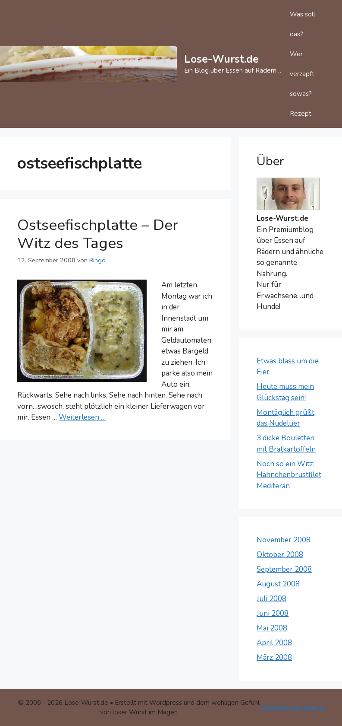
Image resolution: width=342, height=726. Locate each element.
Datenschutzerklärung (292, 707)
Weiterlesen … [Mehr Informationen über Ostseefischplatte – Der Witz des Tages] (82, 417)
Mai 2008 (272, 628)
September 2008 (284, 569)
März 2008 (274, 657)
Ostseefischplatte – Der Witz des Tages (97, 234)
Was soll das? (302, 24)
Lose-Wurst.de (221, 59)
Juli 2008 (271, 599)
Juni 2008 (273, 613)
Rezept (300, 113)
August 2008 (278, 584)
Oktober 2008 (280, 555)
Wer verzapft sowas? (302, 74)
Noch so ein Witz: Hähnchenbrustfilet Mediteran (289, 475)
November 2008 (284, 540)
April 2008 (274, 643)
